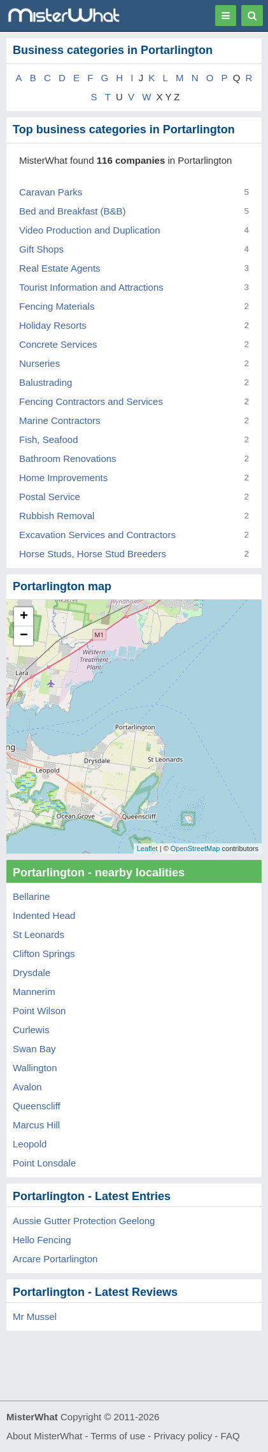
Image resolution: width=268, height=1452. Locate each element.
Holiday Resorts (53, 325)
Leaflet (147, 848)
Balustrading (45, 382)
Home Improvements (63, 477)
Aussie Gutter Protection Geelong (84, 1220)
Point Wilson (39, 1010)
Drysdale (31, 972)
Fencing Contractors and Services (91, 401)
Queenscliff (36, 1105)
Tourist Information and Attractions (91, 287)
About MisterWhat (44, 1435)
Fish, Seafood (48, 439)
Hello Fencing (42, 1239)
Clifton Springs (44, 953)
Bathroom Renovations (67, 458)
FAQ (230, 1435)
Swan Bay (34, 1048)
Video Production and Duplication (89, 230)
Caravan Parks (50, 192)
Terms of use (117, 1435)
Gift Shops (41, 249)
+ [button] (24, 616)
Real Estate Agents (60, 268)
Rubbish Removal (56, 515)
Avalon (27, 1086)
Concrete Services (58, 344)
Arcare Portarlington (55, 1258)
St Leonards (38, 934)
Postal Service (49, 496)
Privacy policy (183, 1435)
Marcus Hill (36, 1124)
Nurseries (39, 363)
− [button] (24, 635)
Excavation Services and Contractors (97, 534)
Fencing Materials (56, 306)
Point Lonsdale (44, 1163)
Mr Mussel (35, 1316)
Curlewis (31, 1029)
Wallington (35, 1067)
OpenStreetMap (195, 848)
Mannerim (34, 991)
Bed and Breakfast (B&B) (72, 211)
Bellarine (31, 896)
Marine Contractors (60, 420)
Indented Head (44, 915)
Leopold (29, 1143)
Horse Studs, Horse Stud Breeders (92, 553)
